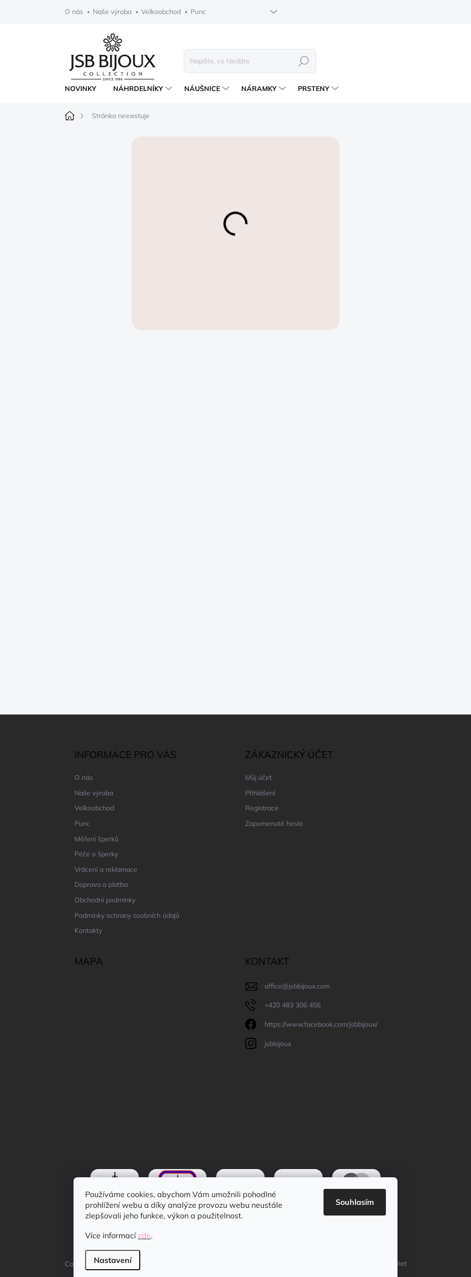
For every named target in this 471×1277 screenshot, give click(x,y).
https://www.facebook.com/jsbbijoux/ (321, 1024)
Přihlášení (260, 793)
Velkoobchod (161, 11)
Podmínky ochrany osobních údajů (126, 915)
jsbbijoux (278, 1043)
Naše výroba (112, 11)
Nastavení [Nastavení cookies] (113, 1260)
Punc (198, 11)
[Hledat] (250, 61)
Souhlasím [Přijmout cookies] (355, 1202)
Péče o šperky (96, 854)
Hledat (303, 61)
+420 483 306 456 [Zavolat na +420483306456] (293, 1005)
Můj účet (258, 777)
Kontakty (88, 930)
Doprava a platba (101, 884)
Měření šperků (96, 839)
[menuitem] (84, 88)
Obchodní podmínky (104, 900)
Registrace (262, 808)
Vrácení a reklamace (105, 869)
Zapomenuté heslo (274, 823)
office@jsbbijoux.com (297, 986)
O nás (74, 11)
